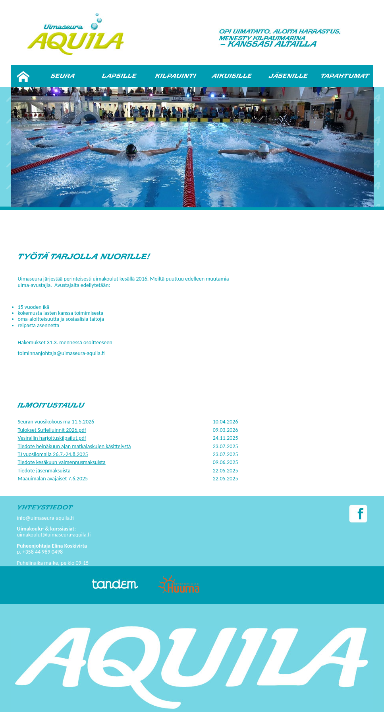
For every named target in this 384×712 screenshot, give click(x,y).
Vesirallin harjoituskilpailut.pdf (52, 438)
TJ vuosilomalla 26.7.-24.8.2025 (53, 454)
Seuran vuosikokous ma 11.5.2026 (56, 421)
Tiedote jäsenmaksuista (44, 470)
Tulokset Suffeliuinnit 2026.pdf (52, 430)
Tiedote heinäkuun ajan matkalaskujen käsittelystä (74, 446)
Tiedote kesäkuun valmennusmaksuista (62, 462)
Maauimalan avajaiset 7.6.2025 (53, 478)
